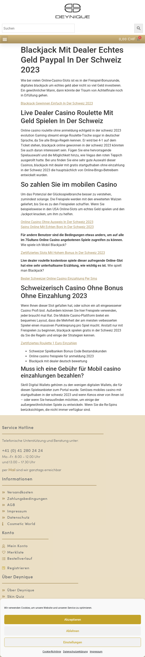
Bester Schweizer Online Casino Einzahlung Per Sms (59, 278)
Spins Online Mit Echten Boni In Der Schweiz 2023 (57, 227)
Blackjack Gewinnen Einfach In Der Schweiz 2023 (57, 103)
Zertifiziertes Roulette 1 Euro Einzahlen (49, 343)
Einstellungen (72, 642)
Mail (11, 470)
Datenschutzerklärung (75, 651)
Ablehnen (72, 631)
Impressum (96, 651)
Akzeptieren (72, 619)
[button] (4, 39)
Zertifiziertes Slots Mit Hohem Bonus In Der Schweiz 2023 (63, 253)
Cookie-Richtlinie (52, 651)
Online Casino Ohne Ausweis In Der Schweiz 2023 (57, 222)
